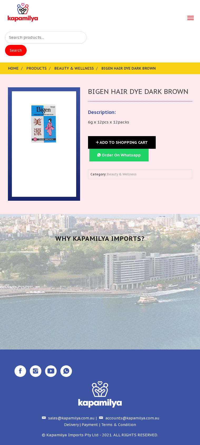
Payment (90, 424)
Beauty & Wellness (74, 68)
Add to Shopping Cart (122, 142)
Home (13, 68)
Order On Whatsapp (119, 154)
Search (16, 50)
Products (36, 68)
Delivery (71, 424)
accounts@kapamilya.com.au (128, 418)
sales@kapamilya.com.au (68, 418)
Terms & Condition (118, 424)
